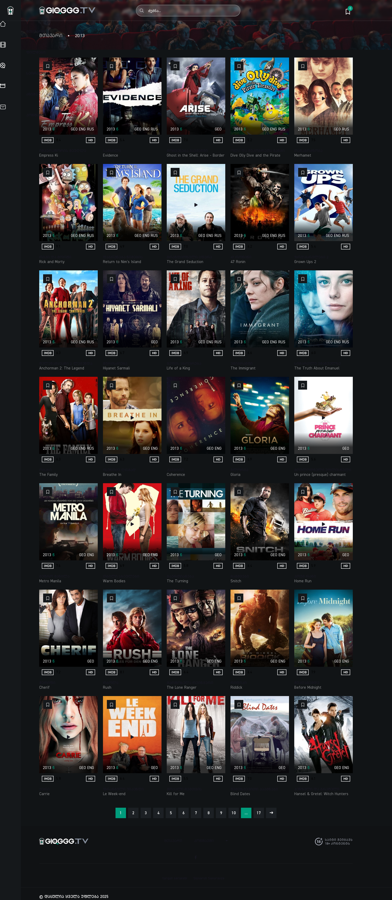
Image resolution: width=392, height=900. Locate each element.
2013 (47, 129)
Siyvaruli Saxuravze (208, 872)
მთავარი (50, 35)
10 (234, 812)
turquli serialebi (174, 872)
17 (259, 812)
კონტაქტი (205, 840)
